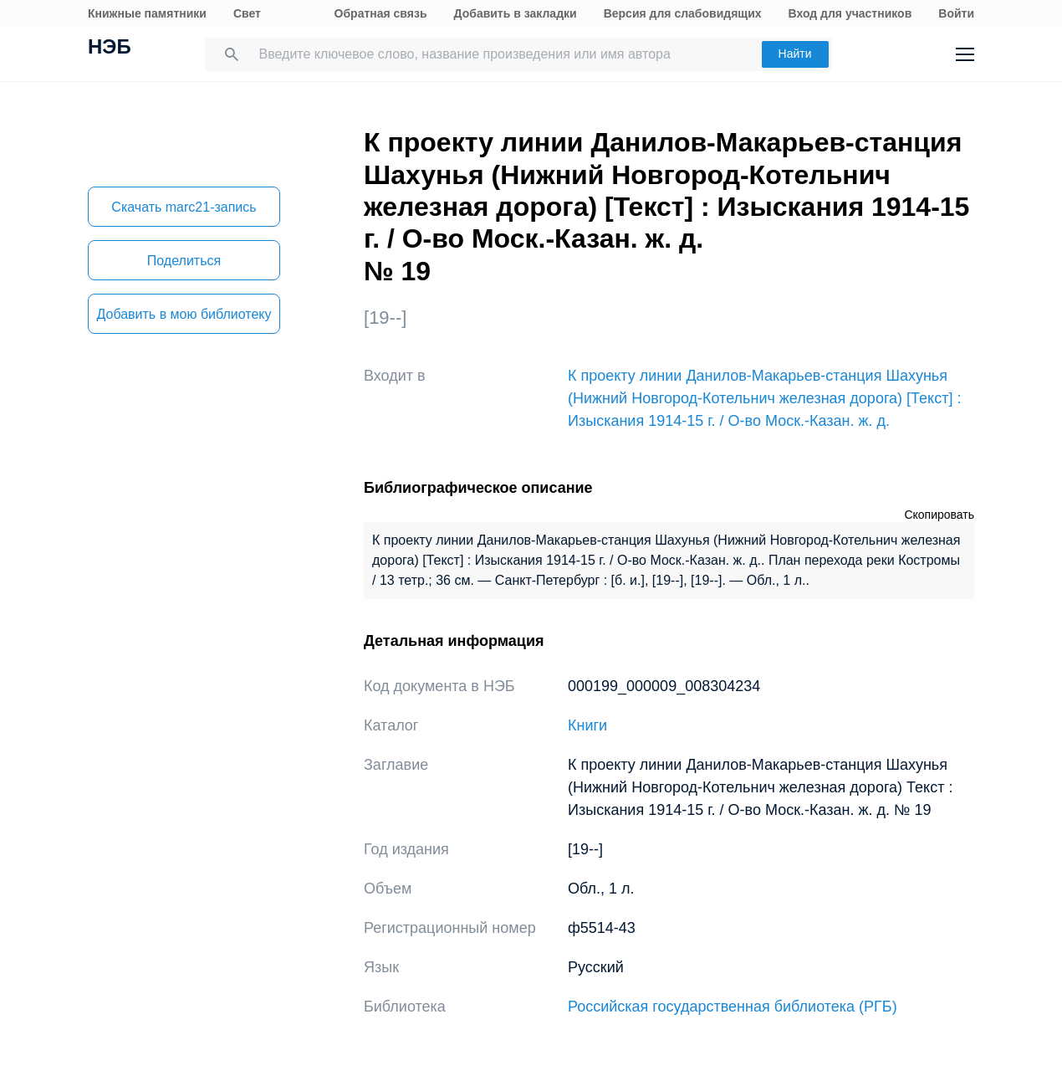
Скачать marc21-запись (183, 207)
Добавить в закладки (515, 13)
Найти (795, 53)
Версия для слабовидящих (683, 13)
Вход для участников (850, 13)
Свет (247, 13)
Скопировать (939, 514)
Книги (587, 725)
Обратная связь (380, 13)
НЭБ (109, 48)
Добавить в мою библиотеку (183, 314)
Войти (956, 13)
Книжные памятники (147, 13)
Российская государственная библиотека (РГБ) (732, 1006)
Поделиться (184, 261)
